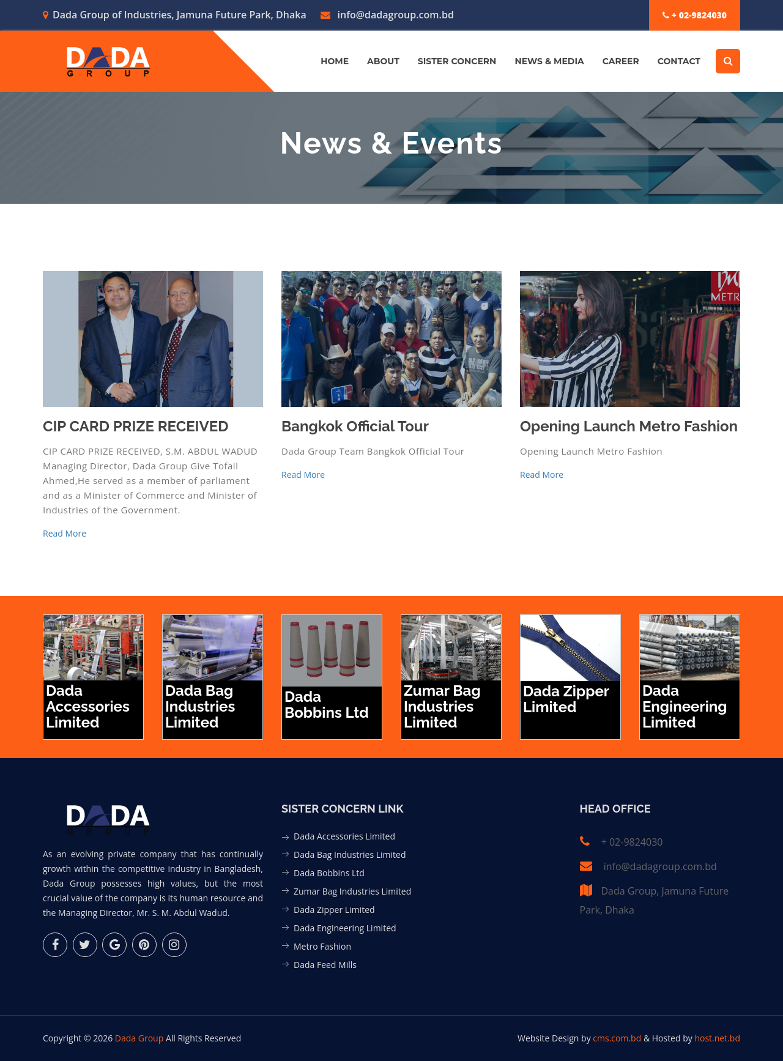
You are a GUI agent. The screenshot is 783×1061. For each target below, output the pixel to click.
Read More (64, 533)
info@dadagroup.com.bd (387, 14)
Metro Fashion (322, 946)
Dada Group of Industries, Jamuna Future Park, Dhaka (174, 14)
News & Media (549, 61)
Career (621, 61)
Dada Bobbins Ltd (329, 873)
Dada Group (139, 1038)
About (383, 61)
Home (335, 61)
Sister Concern (457, 61)
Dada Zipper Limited (334, 909)
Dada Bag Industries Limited (350, 854)
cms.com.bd (618, 1038)
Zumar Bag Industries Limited (352, 891)
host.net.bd (717, 1038)
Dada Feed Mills (325, 964)
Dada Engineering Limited (345, 928)
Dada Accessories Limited (344, 836)
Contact (679, 61)
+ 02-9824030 (694, 15)
